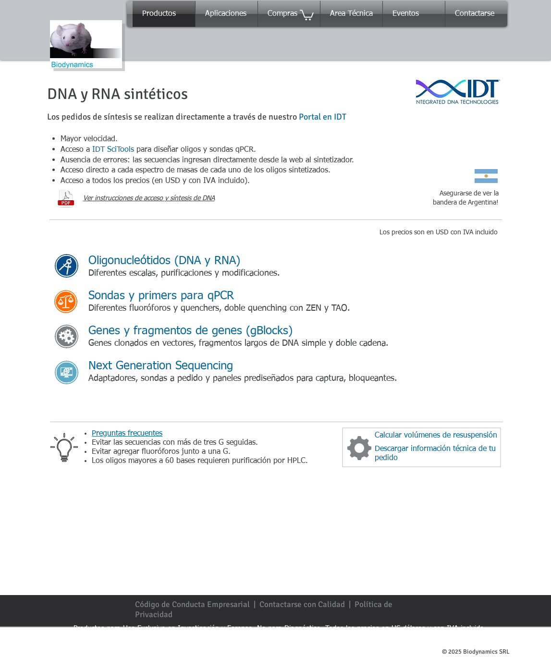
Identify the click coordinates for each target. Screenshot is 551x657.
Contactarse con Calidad (302, 604)
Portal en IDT (322, 116)
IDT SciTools (113, 150)
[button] (307, 14)
